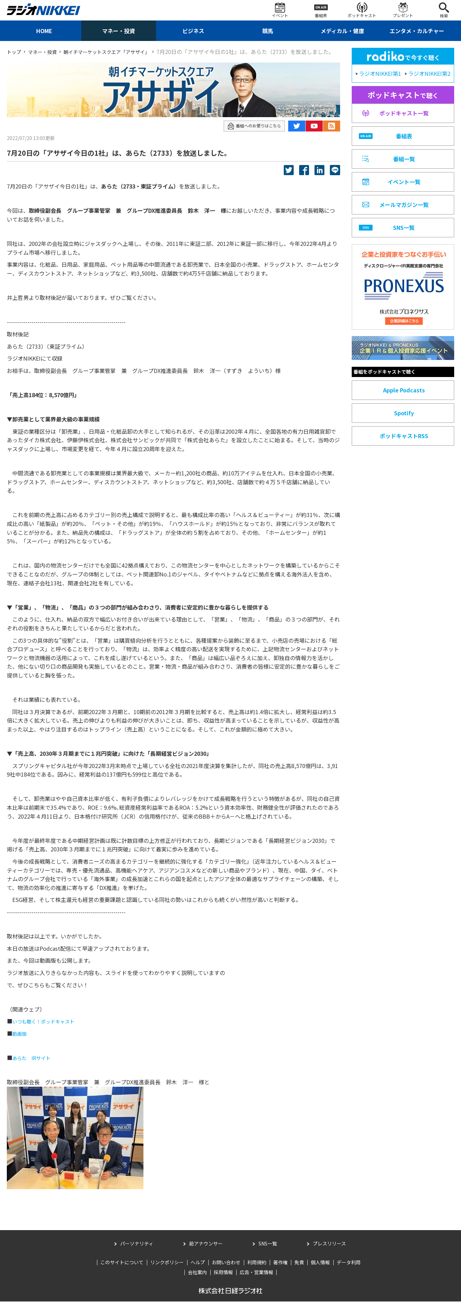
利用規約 (256, 1269)
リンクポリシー (167, 1269)
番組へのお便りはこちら (250, 133)
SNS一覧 (268, 1251)
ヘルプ (198, 1269)
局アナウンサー (206, 1251)
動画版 (20, 1041)
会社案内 (197, 1280)
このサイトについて (121, 1269)
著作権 (280, 1269)
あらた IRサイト (34, 1065)
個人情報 (320, 1269)
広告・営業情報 (256, 1280)
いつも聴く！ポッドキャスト (47, 1029)
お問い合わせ (226, 1269)
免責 (299, 1269)
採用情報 (223, 1280)
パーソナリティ (136, 1251)
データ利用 (349, 1269)
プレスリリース (329, 1251)
